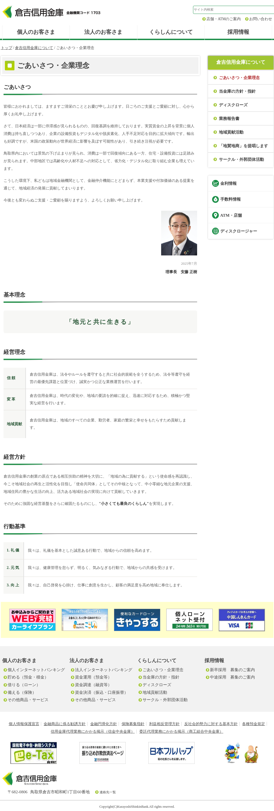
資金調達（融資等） (93, 684)
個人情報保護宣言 (24, 724)
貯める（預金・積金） (28, 677)
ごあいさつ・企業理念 (163, 669)
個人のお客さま (36, 32)
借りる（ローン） (24, 684)
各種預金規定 (253, 724)
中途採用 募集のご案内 (232, 677)
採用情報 (238, 32)
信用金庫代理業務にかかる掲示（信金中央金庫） (93, 731)
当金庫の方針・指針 (237, 91)
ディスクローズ (233, 104)
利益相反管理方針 (164, 724)
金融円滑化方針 (103, 724)
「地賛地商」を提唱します (243, 145)
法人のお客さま (103, 32)
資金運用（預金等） (93, 677)
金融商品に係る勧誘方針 (65, 724)
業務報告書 (229, 118)
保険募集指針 (133, 724)
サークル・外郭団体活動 (241, 159)
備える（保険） (22, 692)
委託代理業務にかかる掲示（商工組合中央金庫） (181, 731)
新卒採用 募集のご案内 (232, 669)
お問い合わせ (260, 19)
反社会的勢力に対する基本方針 (211, 724)
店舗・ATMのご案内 (223, 19)
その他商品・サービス (28, 699)
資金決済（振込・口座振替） (101, 692)
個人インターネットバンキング (36, 669)
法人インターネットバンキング (103, 669)
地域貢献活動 (231, 132)
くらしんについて (171, 32)
